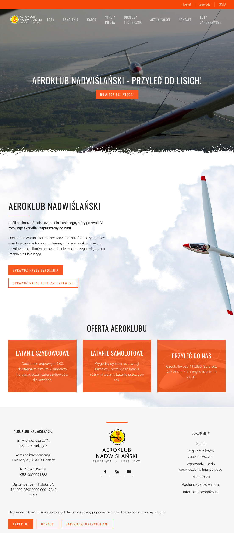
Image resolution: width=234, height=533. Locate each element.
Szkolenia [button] (71, 19)
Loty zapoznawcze (210, 20)
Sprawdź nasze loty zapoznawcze (43, 283)
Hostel (186, 4)
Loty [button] (50, 19)
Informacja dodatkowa (201, 492)
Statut (200, 443)
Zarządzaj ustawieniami (87, 524)
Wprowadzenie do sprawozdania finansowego (200, 467)
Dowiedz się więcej (117, 94)
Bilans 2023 (201, 477)
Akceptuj (21, 524)
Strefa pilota (110, 20)
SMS (222, 4)
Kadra (92, 19)
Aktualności (160, 19)
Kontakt (185, 19)
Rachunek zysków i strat (201, 484)
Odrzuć (47, 524)
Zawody (204, 4)
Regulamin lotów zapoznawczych (201, 454)
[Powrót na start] (25, 19)
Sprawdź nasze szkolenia (36, 270)
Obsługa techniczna (133, 20)
